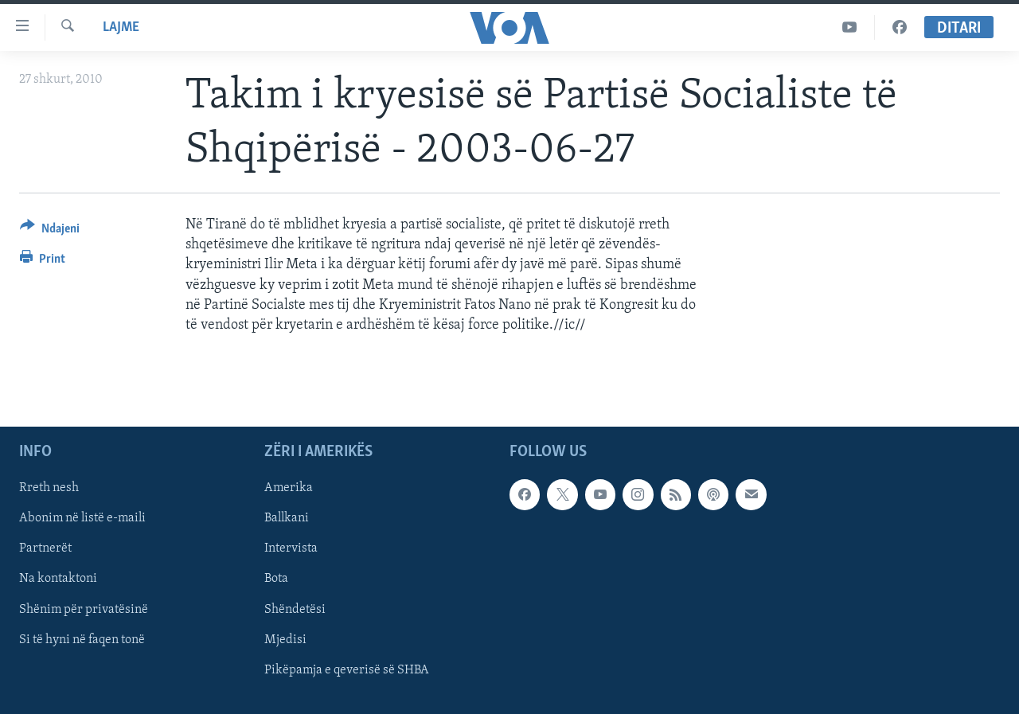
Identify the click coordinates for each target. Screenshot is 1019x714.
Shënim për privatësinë (83, 609)
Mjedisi (285, 640)
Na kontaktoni (58, 579)
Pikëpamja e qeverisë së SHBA (346, 670)
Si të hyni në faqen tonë (82, 640)
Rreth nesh (49, 488)
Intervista (291, 549)
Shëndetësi (295, 609)
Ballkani (286, 519)
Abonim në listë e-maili (82, 519)
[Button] (50, 231)
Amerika (288, 488)
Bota (276, 579)
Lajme (121, 27)
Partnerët (45, 549)
